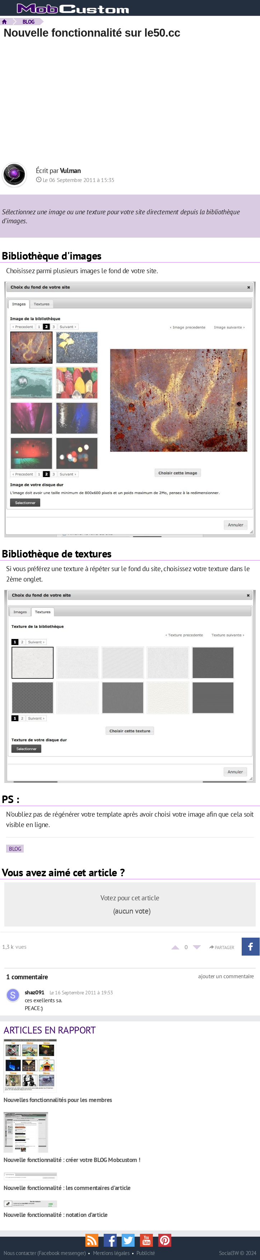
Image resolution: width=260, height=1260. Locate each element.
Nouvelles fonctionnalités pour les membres (58, 1100)
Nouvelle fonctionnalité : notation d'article (56, 1214)
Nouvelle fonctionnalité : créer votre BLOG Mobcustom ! (72, 1160)
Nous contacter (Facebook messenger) (45, 1253)
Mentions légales (111, 1253)
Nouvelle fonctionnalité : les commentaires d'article (67, 1188)
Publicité (145, 1253)
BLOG (28, 21)
